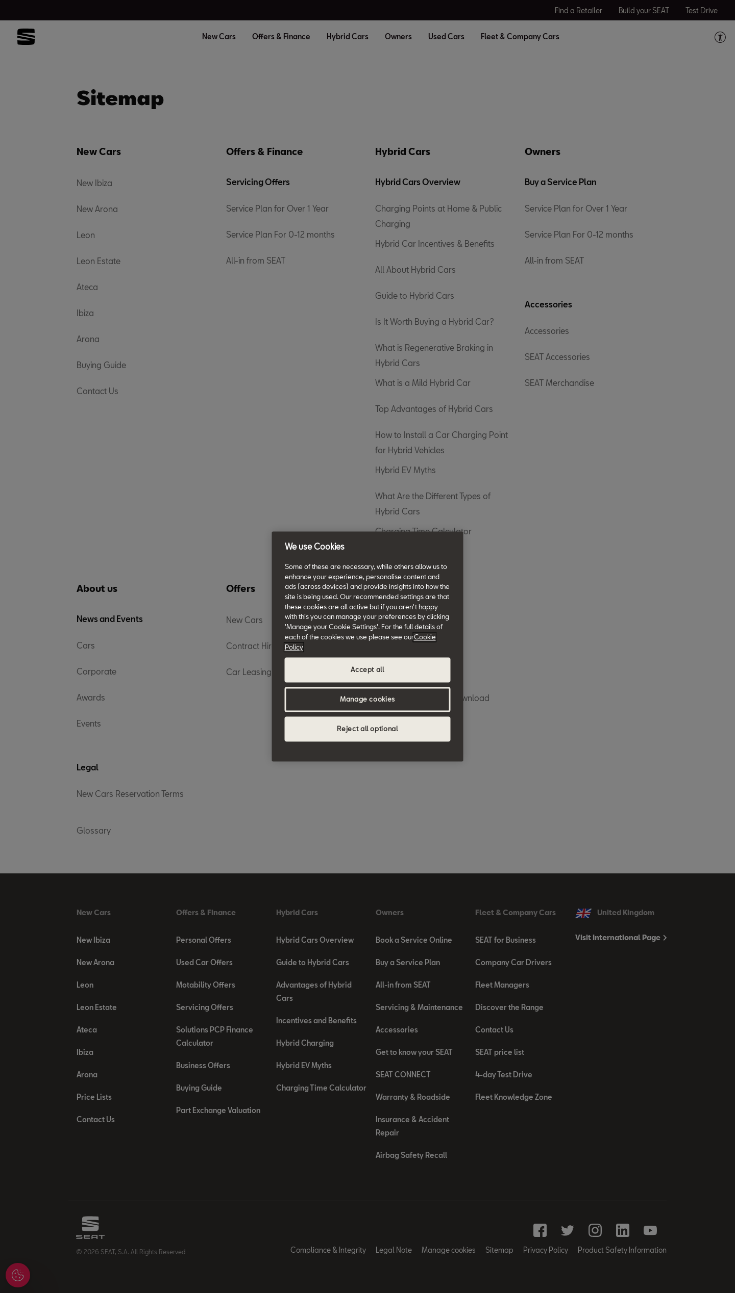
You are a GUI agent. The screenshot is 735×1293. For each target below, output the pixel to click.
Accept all (367, 670)
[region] (367, 646)
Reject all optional (367, 729)
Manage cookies (367, 699)
